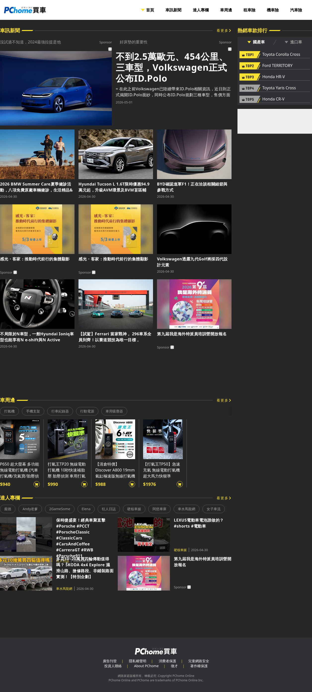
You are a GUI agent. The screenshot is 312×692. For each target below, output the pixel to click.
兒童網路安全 (198, 661)
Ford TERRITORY (277, 65)
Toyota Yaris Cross (279, 88)
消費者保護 (167, 661)
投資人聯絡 (113, 665)
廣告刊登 (110, 661)
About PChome (146, 665)
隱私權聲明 (137, 661)
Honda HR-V (273, 76)
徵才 (174, 665)
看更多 (223, 30)
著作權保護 (199, 665)
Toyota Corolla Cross (281, 54)
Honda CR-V (273, 99)
